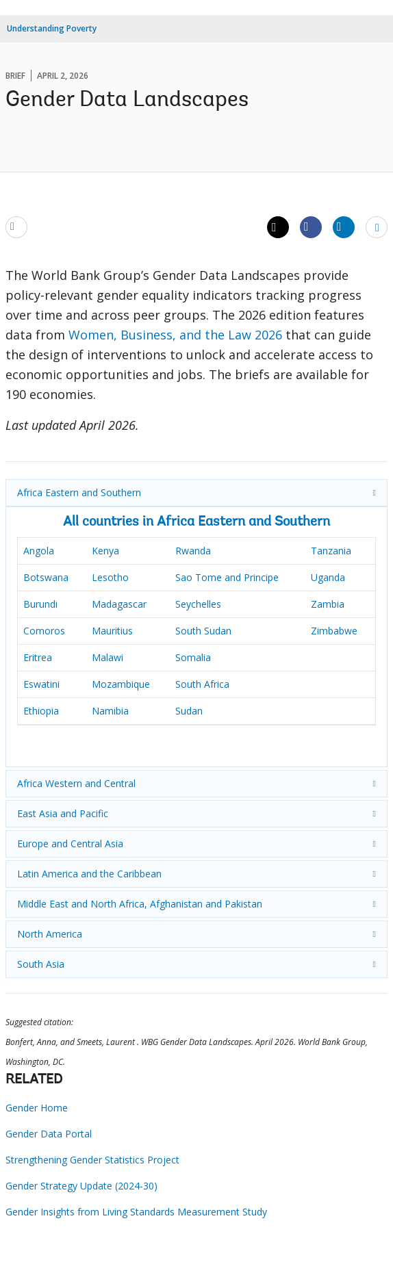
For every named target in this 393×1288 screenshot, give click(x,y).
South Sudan (203, 630)
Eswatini (41, 684)
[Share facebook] (311, 226)
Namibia (110, 710)
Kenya (105, 550)
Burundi (40, 603)
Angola (38, 550)
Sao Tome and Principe (227, 577)
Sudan (189, 710)
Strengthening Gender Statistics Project (92, 1159)
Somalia (193, 657)
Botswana (45, 577)
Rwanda (193, 550)
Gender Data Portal (48, 1133)
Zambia (327, 603)
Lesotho (110, 577)
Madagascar (119, 603)
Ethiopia (41, 710)
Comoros (44, 630)
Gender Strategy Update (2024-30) (81, 1185)
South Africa (202, 684)
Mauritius (112, 630)
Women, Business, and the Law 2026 (175, 334)
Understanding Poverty (52, 28)
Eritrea (37, 657)
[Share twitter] (278, 227)
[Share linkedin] (344, 226)
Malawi (107, 657)
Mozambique (121, 684)
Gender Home (36, 1107)
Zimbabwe (334, 630)
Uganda (328, 577)
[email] (16, 226)
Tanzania (331, 550)
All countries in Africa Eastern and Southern (196, 522)
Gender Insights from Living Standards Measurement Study (136, 1211)
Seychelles (198, 603)
